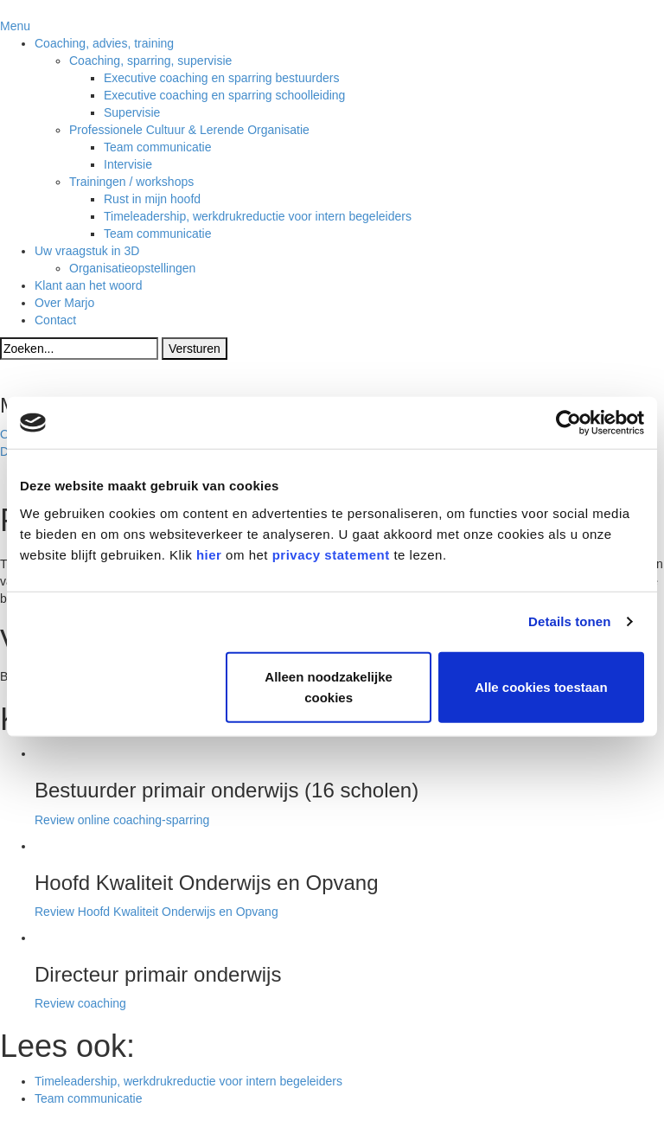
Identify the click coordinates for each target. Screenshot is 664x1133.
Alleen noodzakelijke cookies (329, 686)
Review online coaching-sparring (122, 820)
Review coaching (80, 1003)
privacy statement (331, 554)
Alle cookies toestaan (541, 686)
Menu (15, 26)
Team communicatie (89, 1098)
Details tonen (569, 621)
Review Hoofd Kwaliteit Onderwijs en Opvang (156, 912)
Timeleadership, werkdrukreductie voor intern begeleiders (188, 1081)
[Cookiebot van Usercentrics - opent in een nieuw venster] (568, 423)
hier (209, 554)
